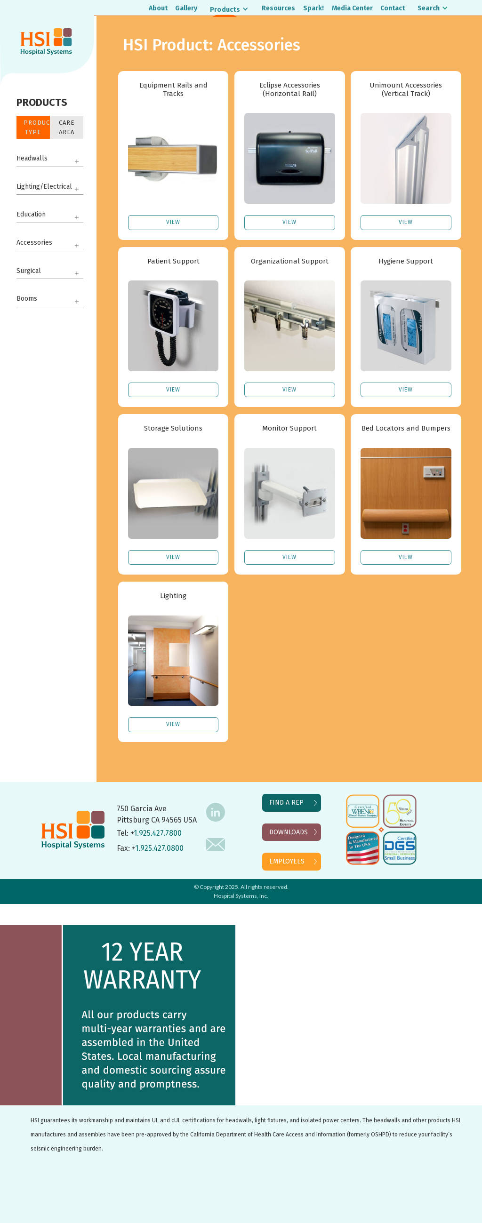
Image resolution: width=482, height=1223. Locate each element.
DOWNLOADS (288, 832)
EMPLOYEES (287, 861)
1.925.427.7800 (158, 833)
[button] (229, 9)
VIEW (173, 222)
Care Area (66, 127)
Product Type (37, 127)
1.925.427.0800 (159, 848)
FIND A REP (286, 803)
